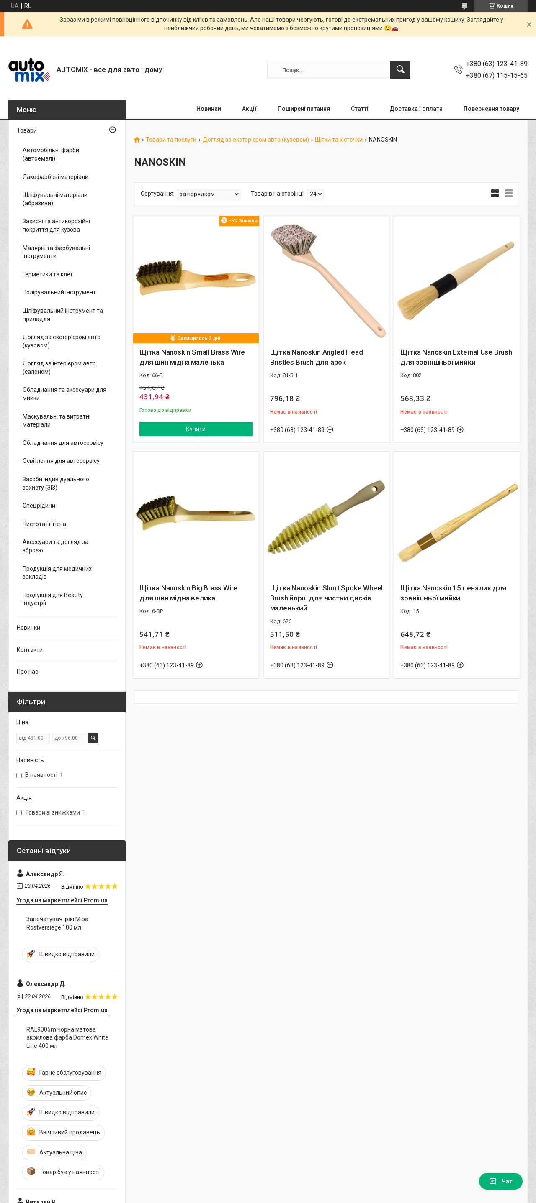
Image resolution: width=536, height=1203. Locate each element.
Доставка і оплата (416, 108)
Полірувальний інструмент (59, 292)
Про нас (27, 671)
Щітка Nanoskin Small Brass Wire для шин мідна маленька (192, 357)
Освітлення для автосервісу (61, 460)
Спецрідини (39, 505)
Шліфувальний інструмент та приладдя (63, 314)
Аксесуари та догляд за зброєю (55, 546)
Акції (249, 108)
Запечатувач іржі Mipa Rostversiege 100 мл (57, 923)
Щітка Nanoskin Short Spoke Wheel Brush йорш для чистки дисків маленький (326, 598)
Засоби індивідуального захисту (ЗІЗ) (56, 483)
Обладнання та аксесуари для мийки (64, 393)
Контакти (30, 649)
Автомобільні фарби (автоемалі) (51, 154)
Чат (501, 1181)
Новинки (208, 108)
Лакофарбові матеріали (55, 177)
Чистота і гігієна (44, 524)
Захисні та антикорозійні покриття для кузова (56, 225)
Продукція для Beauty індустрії (53, 599)
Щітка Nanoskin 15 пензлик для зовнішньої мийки (453, 593)
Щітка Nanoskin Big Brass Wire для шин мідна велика (188, 593)
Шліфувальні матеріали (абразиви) (55, 199)
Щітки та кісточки (339, 140)
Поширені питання (304, 108)
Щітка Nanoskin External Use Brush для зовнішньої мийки (456, 357)
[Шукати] (400, 70)
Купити (196, 429)
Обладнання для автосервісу (63, 442)
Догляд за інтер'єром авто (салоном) (59, 367)
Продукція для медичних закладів (57, 572)
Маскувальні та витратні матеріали (56, 420)
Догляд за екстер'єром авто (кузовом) (256, 140)
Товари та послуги (171, 140)
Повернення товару (491, 108)
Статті (359, 108)
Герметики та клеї (47, 274)
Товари (27, 130)
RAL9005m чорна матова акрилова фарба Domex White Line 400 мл (67, 1037)
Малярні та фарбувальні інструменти (56, 252)
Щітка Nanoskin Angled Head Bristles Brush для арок (316, 357)
